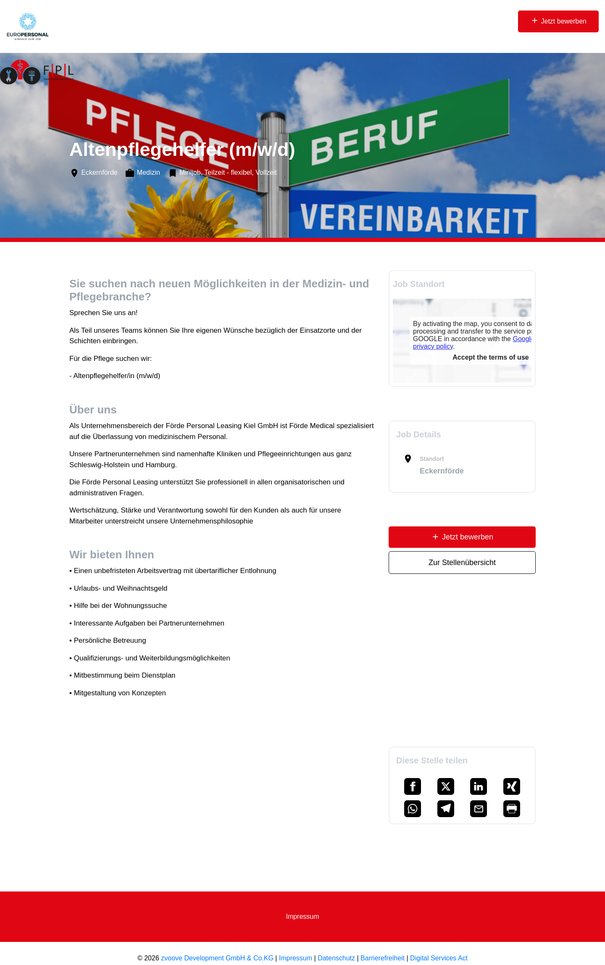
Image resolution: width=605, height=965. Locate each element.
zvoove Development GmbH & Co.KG (217, 958)
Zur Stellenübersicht (462, 562)
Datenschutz (336, 958)
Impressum (302, 916)
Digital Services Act (439, 958)
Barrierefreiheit (382, 958)
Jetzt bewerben (558, 20)
